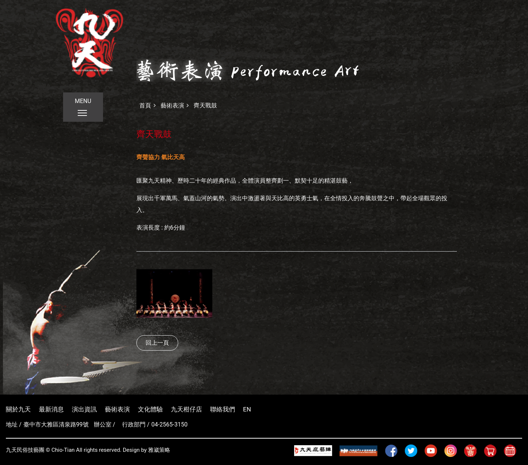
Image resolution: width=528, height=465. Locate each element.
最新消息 (51, 409)
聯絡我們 (222, 409)
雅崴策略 (159, 450)
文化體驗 (150, 409)
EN (247, 409)
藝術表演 (172, 105)
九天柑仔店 (186, 409)
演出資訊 (84, 409)
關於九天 (18, 409)
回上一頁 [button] (157, 342)
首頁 (145, 105)
